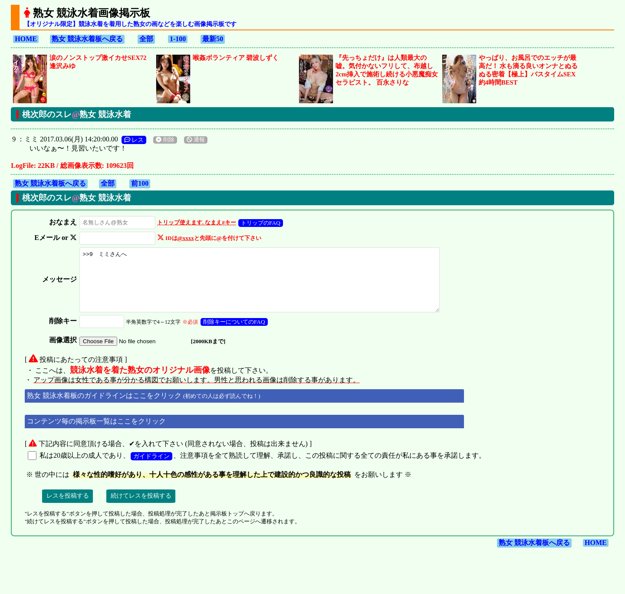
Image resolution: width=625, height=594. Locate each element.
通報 (196, 140)
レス (134, 139)
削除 (165, 140)
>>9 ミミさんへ (265, 285)
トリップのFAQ (258, 223)
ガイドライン (151, 467)
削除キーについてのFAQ (232, 333)
